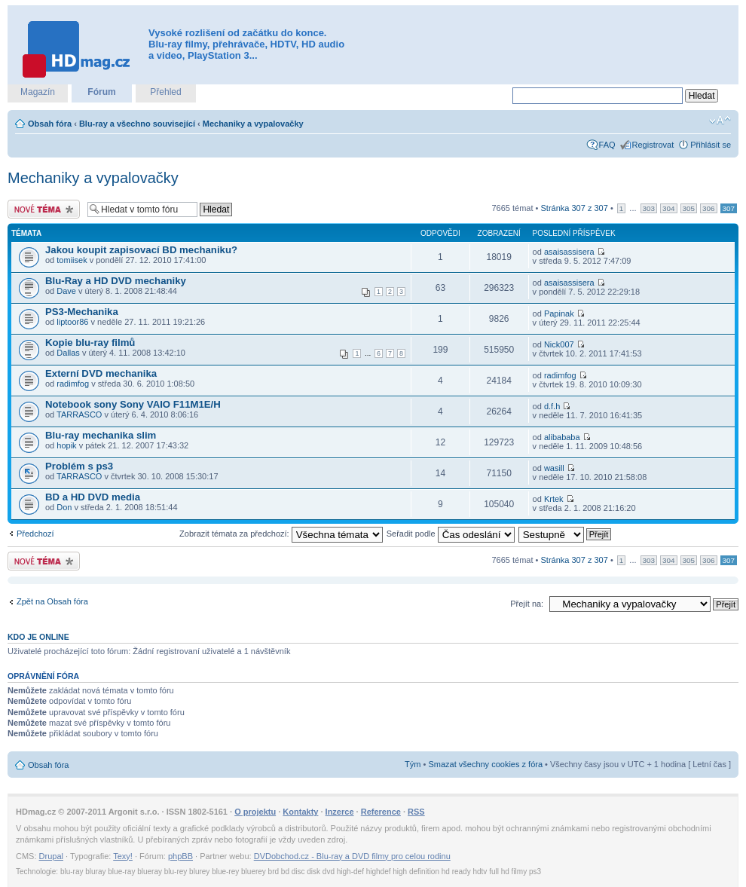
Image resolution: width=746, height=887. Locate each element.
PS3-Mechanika (81, 311)
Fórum (101, 92)
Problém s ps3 (79, 466)
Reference (381, 811)
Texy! (123, 856)
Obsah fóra (50, 123)
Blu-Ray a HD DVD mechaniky (115, 280)
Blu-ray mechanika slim (100, 435)
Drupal (51, 856)
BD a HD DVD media (92, 497)
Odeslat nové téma (44, 209)
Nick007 (559, 344)
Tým (412, 764)
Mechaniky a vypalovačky (253, 123)
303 (649, 208)
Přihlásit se (710, 144)
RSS (416, 811)
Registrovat (653, 144)
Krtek (554, 498)
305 (689, 208)
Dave (66, 290)
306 (708, 208)
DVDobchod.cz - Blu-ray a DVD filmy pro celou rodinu (352, 856)
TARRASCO (79, 414)
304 (668, 208)
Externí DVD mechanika (101, 373)
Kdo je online (38, 636)
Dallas (68, 352)
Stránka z (574, 208)
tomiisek (72, 260)
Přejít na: (526, 603)
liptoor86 (72, 321)
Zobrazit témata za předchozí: (281, 533)
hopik (66, 445)
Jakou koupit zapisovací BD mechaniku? (141, 249)
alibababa (562, 437)
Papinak (559, 313)
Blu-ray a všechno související (137, 123)
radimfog (73, 383)
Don (64, 507)
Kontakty (300, 811)
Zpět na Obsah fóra (52, 601)
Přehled (165, 92)
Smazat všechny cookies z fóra (485, 764)
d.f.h (552, 406)
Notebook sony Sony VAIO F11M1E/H (133, 404)
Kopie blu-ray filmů (90, 342)
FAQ (607, 144)
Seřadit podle (451, 533)
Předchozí (35, 533)
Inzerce (340, 811)
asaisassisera (569, 251)
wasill (554, 468)
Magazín (37, 92)
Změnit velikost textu (720, 120)
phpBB (180, 856)
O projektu (255, 811)
